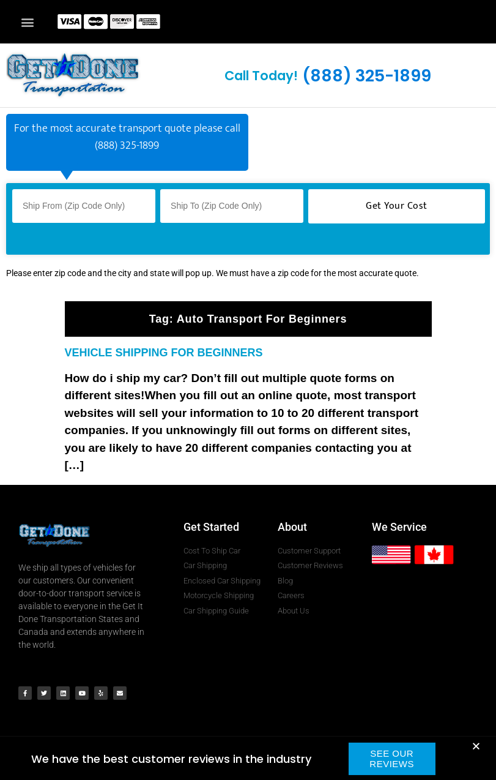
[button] (27, 22)
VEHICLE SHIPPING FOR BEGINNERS (164, 353)
